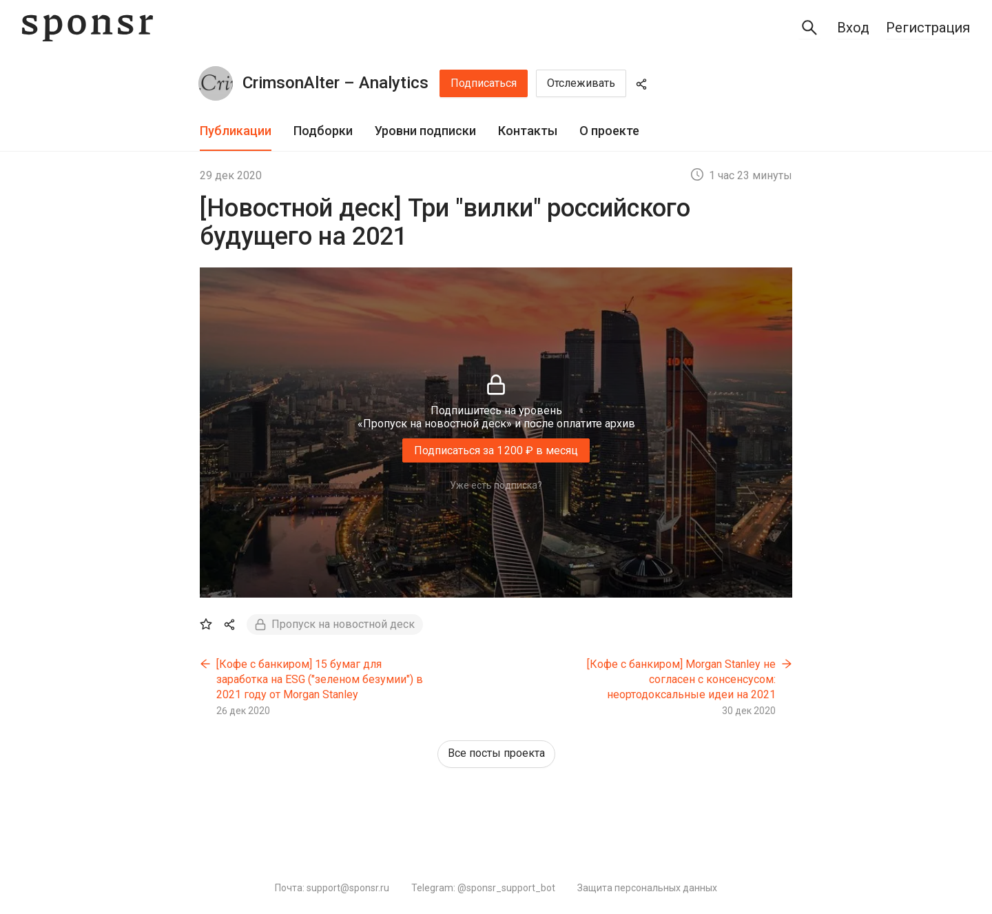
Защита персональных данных (647, 887)
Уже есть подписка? (496, 485)
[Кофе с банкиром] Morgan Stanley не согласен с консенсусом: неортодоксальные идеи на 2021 (681, 679)
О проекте (609, 130)
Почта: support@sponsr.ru (332, 887)
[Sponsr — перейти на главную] (87, 27)
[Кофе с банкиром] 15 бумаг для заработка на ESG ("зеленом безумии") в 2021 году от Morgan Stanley (319, 679)
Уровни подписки (425, 130)
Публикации (235, 130)
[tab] (235, 131)
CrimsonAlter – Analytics (335, 82)
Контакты (527, 130)
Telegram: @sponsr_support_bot (483, 887)
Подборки (323, 130)
